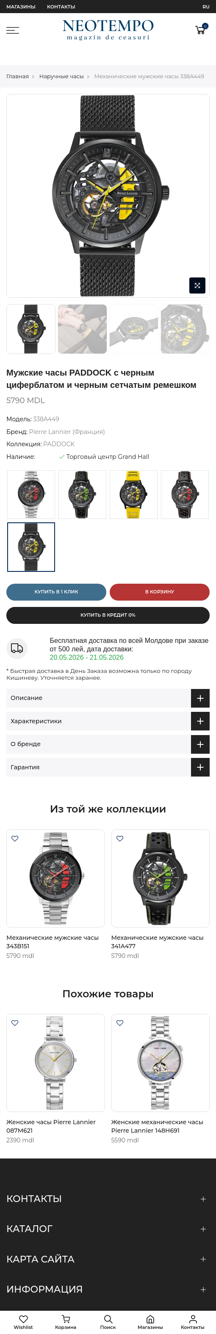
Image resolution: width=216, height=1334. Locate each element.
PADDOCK (59, 426)
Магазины (21, 7)
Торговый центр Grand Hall (104, 439)
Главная (17, 58)
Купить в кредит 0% (108, 598)
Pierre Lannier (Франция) (67, 414)
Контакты (61, 7)
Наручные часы (61, 58)
